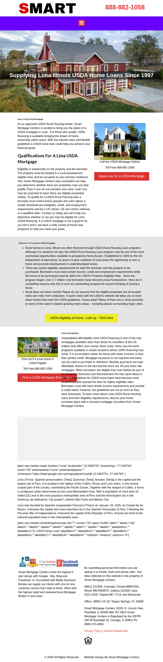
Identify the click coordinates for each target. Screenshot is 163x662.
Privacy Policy (93, 630)
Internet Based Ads (116, 630)
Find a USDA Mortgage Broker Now (47, 377)
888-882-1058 (125, 7)
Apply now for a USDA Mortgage (121, 176)
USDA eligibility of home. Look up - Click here (81, 318)
